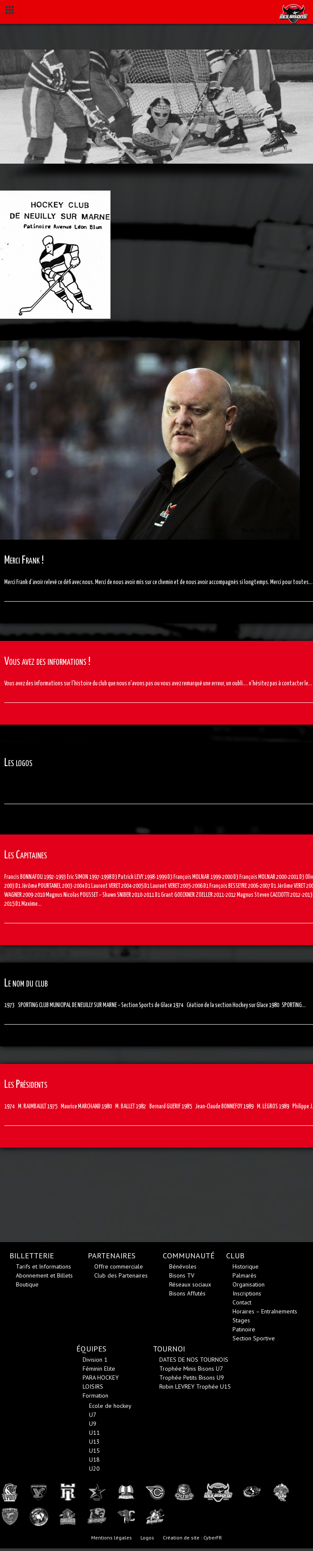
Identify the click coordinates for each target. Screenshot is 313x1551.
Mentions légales (111, 1537)
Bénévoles (183, 1266)
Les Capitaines (25, 855)
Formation (95, 1395)
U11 (94, 1432)
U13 (94, 1441)
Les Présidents (26, 1084)
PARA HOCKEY (101, 1377)
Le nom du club (26, 983)
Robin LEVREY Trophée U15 (195, 1386)
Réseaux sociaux (190, 1284)
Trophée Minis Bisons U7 (191, 1368)
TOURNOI (169, 1349)
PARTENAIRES (111, 1255)
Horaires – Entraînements (265, 1311)
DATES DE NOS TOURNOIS (193, 1359)
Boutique (27, 1284)
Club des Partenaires (121, 1275)
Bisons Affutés (187, 1293)
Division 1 (95, 1359)
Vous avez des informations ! (47, 661)
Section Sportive (254, 1338)
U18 (94, 1459)
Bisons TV (181, 1275)
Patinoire (244, 1329)
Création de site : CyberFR (192, 1537)
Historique (246, 1266)
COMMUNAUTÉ (189, 1255)
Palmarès (244, 1275)
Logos (147, 1537)
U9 (92, 1424)
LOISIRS (93, 1386)
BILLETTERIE (31, 1255)
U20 (94, 1468)
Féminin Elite (99, 1368)
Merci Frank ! (24, 560)
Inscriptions (247, 1293)
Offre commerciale (118, 1266)
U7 (92, 1415)
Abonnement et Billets (44, 1275)
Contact (242, 1302)
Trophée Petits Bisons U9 (191, 1377)
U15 (94, 1450)
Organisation (249, 1284)
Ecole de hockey (110, 1406)
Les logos (18, 763)
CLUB (235, 1255)
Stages (241, 1320)
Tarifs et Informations (43, 1266)
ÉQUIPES (91, 1349)
